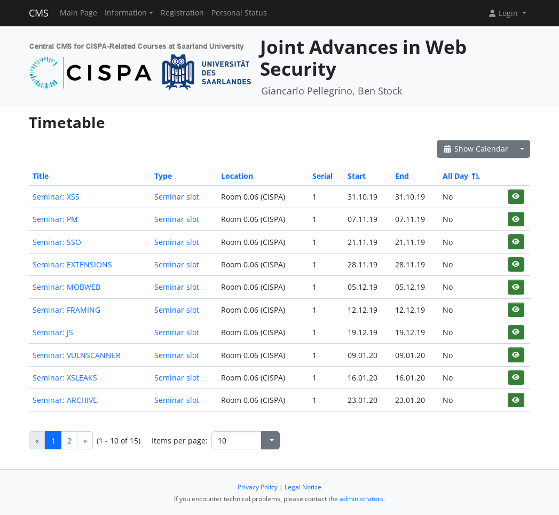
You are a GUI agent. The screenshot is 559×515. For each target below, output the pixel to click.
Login (504, 13)
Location (237, 176)
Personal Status (239, 13)
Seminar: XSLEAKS (65, 378)
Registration (182, 13)
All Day (460, 175)
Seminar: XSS (56, 197)
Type (163, 176)
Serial (322, 176)
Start (357, 176)
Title (41, 176)
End (402, 176)
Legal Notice (303, 487)
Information (126, 13)
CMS (39, 12)
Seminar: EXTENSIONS (72, 264)
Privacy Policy (258, 487)
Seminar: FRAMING (66, 310)
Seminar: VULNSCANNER (77, 355)
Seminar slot (176, 197)
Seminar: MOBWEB (66, 287)
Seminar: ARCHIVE (65, 400)
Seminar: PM (55, 219)
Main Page (78, 13)
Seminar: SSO (57, 242)
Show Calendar (475, 149)
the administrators (355, 498)
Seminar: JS (53, 332)
